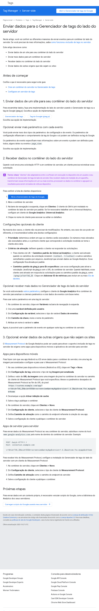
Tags (10, 3)
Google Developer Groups (13, 578)
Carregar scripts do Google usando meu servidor (28, 504)
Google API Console (59, 578)
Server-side (29, 10)
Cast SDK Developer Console (62, 598)
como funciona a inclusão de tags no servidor (71, 42)
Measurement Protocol (15, 344)
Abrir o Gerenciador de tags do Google (76, 11)
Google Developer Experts (13, 582)
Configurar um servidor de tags (21, 91)
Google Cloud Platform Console (63, 582)
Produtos (19, 20)
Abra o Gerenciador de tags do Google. (28, 197)
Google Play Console (59, 586)
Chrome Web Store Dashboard (63, 602)
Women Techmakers (11, 590)
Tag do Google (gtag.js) (40, 116)
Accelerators (8, 586)
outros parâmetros (31, 291)
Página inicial (7, 20)
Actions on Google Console (61, 594)
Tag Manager (10, 10)
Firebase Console (58, 590)
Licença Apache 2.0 (68, 517)
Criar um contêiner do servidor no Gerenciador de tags (31, 87)
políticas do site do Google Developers (26, 520)
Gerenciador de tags (14, 116)
